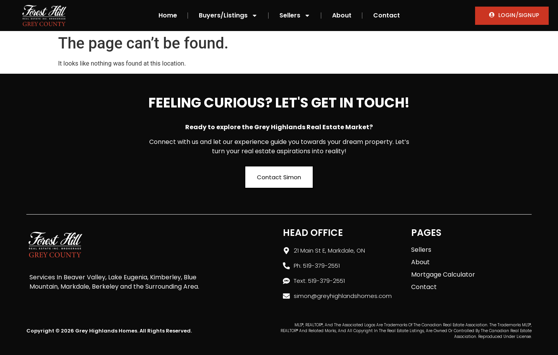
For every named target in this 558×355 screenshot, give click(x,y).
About (341, 15)
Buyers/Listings (228, 16)
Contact (386, 15)
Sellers (294, 16)
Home (167, 15)
